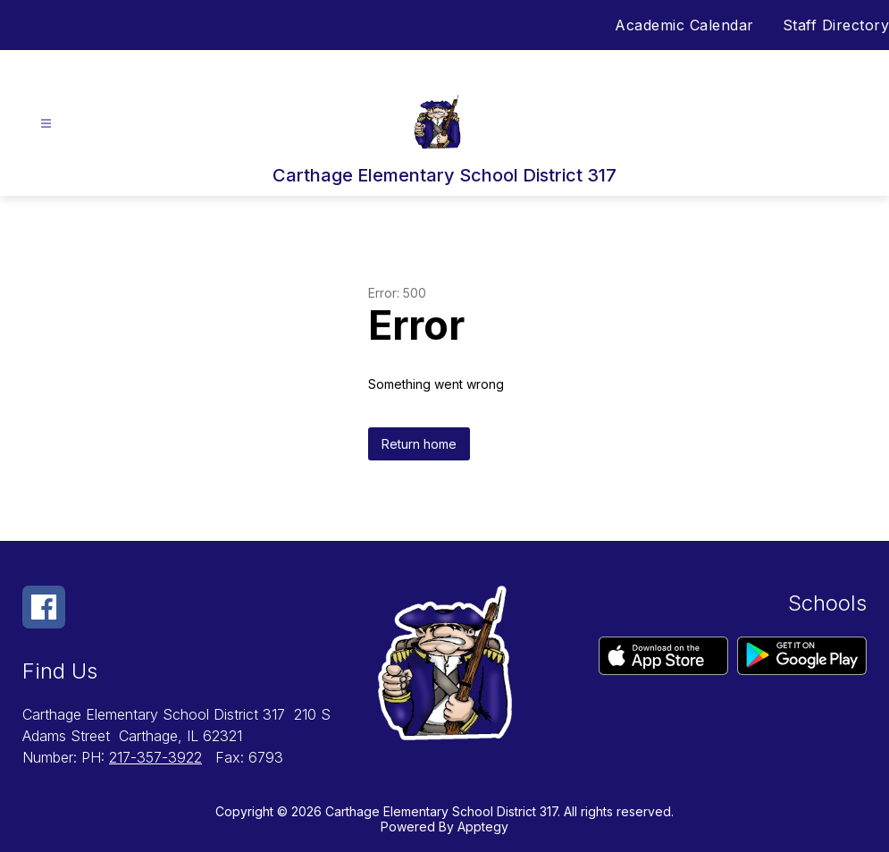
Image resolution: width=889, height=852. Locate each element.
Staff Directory (836, 25)
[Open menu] (46, 124)
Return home (419, 443)
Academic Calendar (684, 25)
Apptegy (482, 826)
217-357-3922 (155, 757)
